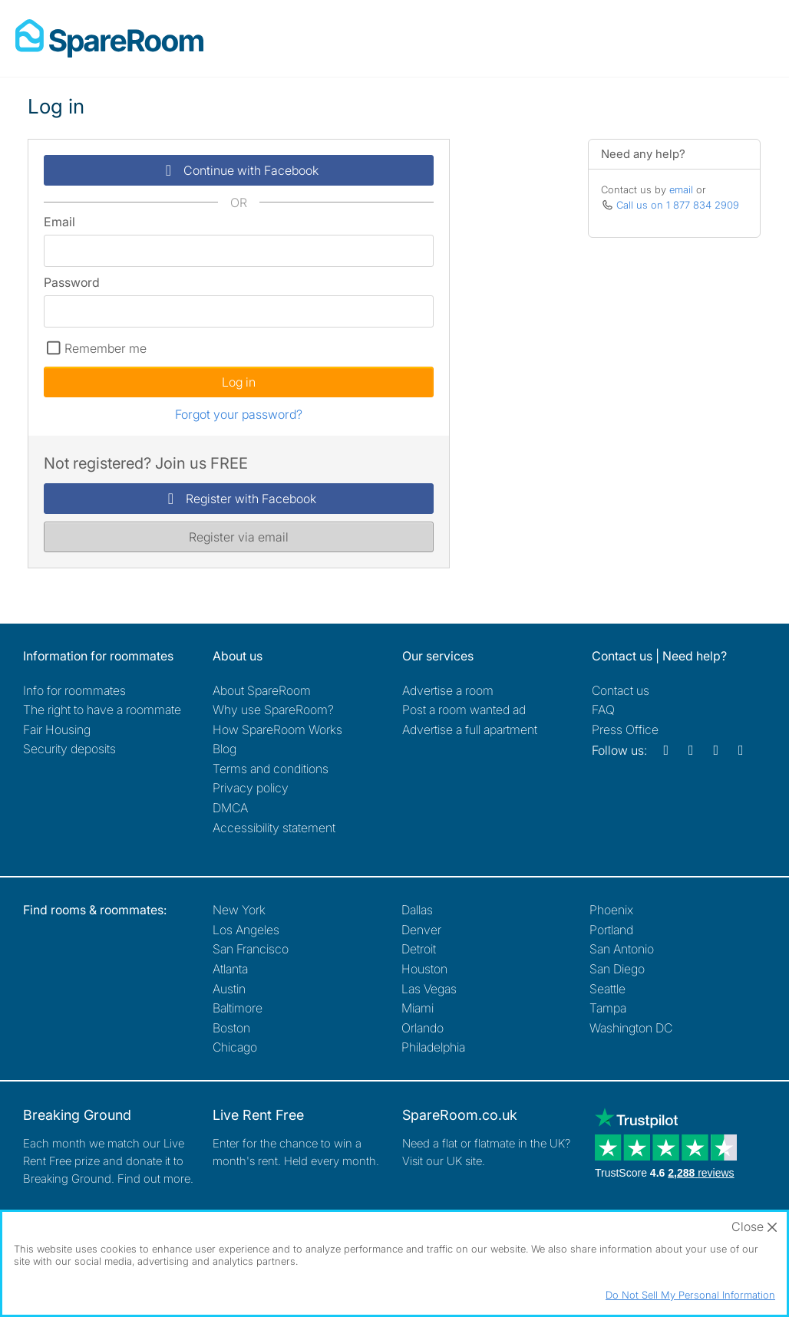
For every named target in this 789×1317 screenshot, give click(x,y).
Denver (421, 929)
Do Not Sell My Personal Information (690, 1295)
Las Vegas (429, 988)
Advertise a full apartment (469, 729)
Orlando (422, 1027)
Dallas (417, 909)
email (681, 189)
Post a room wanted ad (464, 709)
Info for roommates (74, 690)
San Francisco (251, 948)
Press (625, 729)
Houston (424, 968)
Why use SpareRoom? (273, 709)
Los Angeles (246, 929)
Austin (229, 988)
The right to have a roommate (102, 709)
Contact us (620, 690)
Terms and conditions (270, 768)
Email (59, 221)
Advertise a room (448, 690)
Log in (239, 382)
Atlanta (230, 968)
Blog (224, 748)
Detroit (418, 948)
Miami (417, 1008)
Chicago (235, 1047)
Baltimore (237, 1008)
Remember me (105, 348)
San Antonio (621, 948)
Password (72, 282)
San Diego (617, 968)
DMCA (230, 807)
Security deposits (69, 748)
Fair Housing (57, 729)
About (262, 690)
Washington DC (630, 1027)
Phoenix (611, 909)
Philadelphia (433, 1047)
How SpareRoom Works (277, 729)
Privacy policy (251, 787)
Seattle (607, 988)
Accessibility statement (274, 827)
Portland (611, 929)
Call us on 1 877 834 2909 (677, 205)
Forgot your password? (238, 414)
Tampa (607, 1008)
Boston (231, 1027)
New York (239, 909)
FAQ (603, 709)
